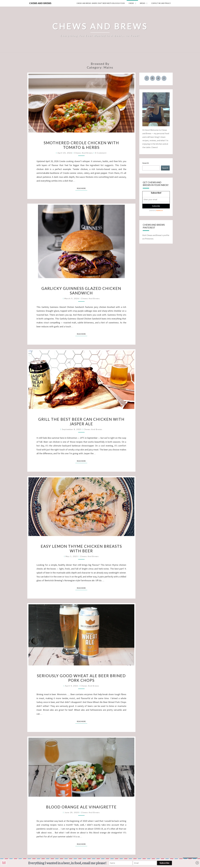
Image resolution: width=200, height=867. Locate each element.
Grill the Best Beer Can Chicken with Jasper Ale (81, 421)
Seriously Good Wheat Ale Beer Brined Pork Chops (81, 678)
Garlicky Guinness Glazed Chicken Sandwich (81, 290)
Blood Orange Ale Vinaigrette (81, 807)
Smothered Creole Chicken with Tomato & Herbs (81, 145)
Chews (131, 3)
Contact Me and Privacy (161, 3)
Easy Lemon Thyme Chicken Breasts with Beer (81, 548)
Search (145, 163)
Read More (82, 188)
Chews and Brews (40, 3)
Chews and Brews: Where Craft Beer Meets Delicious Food (101, 3)
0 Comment (101, 153)
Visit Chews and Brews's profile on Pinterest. (155, 237)
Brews (142, 3)
